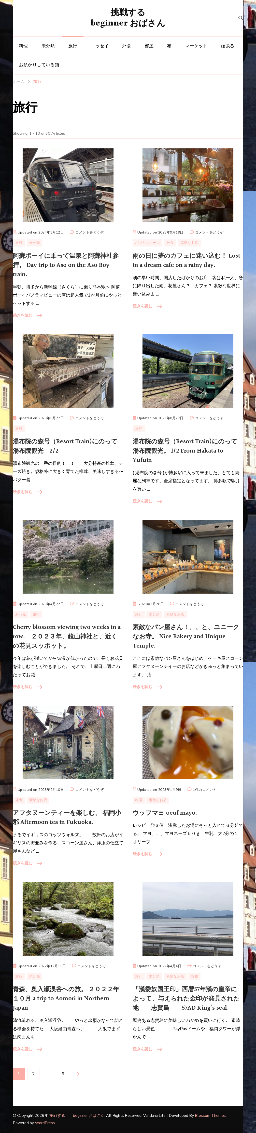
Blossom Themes (210, 1115)
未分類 (48, 46)
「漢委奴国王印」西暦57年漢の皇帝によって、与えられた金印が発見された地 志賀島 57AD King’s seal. (186, 999)
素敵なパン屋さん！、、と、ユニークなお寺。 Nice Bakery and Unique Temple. (186, 637)
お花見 (20, 614)
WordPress (45, 1123)
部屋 (149, 46)
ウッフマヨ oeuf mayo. (165, 813)
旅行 (72, 46)
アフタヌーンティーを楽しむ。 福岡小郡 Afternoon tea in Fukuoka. (67, 817)
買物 (194, 976)
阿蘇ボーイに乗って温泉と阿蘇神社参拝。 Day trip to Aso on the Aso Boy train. (66, 265)
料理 (23, 46)
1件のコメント (204, 790)
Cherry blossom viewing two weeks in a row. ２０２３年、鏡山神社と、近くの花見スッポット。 (67, 637)
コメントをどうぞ (89, 232)
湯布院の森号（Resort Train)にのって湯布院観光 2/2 (65, 446)
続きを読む (22, 315)
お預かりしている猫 (39, 65)
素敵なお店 (190, 242)
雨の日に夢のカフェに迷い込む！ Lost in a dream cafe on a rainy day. (186, 260)
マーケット (196, 46)
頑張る (227, 46)
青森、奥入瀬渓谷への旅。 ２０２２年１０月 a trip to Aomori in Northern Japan (66, 999)
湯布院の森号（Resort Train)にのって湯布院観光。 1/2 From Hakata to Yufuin (185, 451)
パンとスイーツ (147, 242)
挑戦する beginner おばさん (128, 18)
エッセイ (100, 46)
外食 (126, 46)
